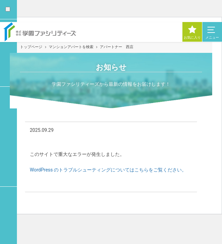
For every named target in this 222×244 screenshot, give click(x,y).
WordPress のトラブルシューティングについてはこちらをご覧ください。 (108, 169)
